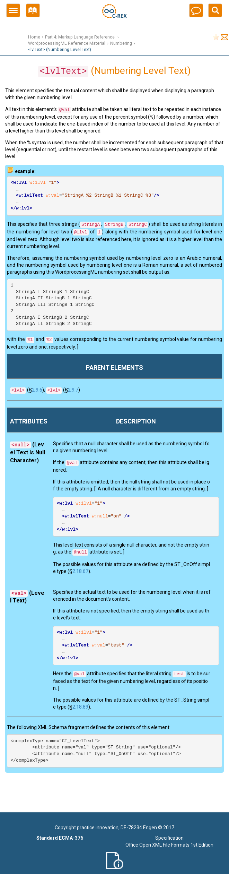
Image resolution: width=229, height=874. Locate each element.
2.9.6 (37, 390)
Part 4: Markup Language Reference (80, 37)
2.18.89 (80, 707)
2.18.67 (80, 571)
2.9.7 (73, 390)
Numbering (121, 43)
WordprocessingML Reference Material (66, 43)
